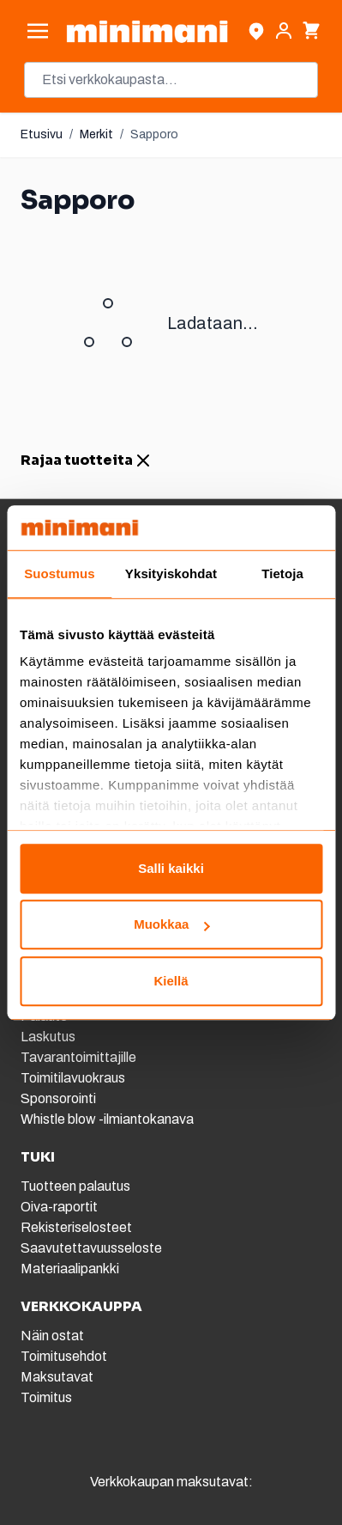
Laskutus (48, 1036)
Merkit (96, 134)
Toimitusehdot (64, 1356)
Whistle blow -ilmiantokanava (107, 1119)
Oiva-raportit (59, 1206)
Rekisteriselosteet (76, 1227)
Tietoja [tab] (282, 573)
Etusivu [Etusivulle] (42, 134)
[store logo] (147, 31)
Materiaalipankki (70, 1268)
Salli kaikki (171, 868)
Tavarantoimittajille (78, 1057)
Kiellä (170, 980)
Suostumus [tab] (59, 573)
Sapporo (154, 134)
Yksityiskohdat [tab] (171, 573)
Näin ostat (52, 1335)
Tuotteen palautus (77, 1186)
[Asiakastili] (283, 31)
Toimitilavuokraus (73, 1078)
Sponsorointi (58, 1098)
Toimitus (46, 1397)
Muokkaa (171, 925)
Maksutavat (57, 1376)
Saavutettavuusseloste (91, 1248)
